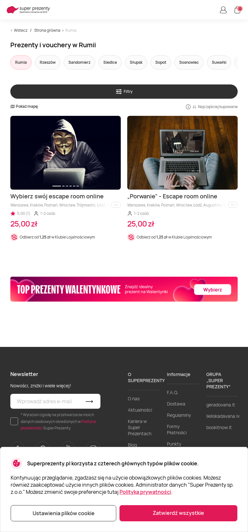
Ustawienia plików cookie (64, 513)
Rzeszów (48, 62)
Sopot (160, 62)
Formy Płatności (177, 429)
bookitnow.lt (219, 427)
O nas (134, 398)
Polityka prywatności (145, 491)
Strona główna (47, 30)
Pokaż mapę (24, 106)
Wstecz (20, 30)
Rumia (21, 62)
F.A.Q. (173, 392)
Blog (132, 445)
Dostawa (176, 404)
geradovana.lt (220, 405)
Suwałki (219, 62)
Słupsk (136, 62)
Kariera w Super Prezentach (139, 427)
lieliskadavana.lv (223, 416)
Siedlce (110, 62)
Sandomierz (79, 62)
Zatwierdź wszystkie (178, 512)
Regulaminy (179, 415)
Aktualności (140, 410)
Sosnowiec (189, 62)
